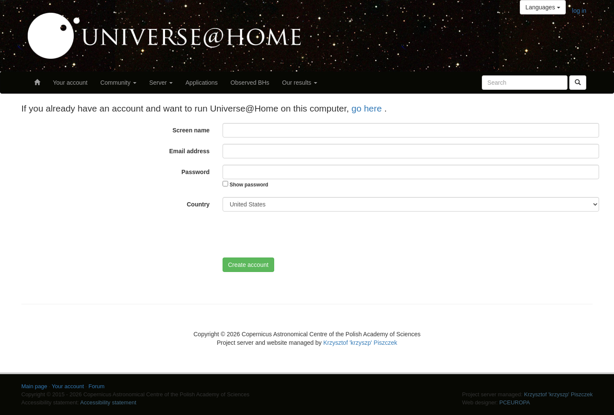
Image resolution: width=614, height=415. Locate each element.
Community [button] (118, 82)
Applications (201, 82)
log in (579, 10)
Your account (70, 82)
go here (367, 108)
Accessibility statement (108, 402)
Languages (542, 7)
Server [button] (161, 82)
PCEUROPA (514, 402)
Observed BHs (250, 82)
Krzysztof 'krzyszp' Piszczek (360, 342)
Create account (248, 264)
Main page (34, 386)
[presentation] (287, 234)
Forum (97, 386)
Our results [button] (299, 82)
